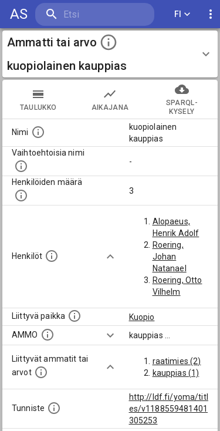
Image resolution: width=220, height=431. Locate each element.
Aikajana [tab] (109, 99)
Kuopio (142, 317)
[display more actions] (210, 14)
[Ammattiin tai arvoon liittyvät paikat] (74, 316)
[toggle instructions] (108, 42)
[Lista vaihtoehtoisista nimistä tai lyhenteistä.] (21, 166)
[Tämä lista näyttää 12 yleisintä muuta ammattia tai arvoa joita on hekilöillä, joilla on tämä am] (41, 372)
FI (182, 14)
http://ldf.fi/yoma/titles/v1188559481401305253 (168, 408)
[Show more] (110, 256)
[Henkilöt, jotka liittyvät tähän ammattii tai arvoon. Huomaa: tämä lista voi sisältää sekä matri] (51, 256)
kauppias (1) (176, 373)
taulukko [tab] (38, 99)
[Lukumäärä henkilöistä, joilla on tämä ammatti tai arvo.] (21, 195)
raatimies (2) (177, 361)
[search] (94, 14)
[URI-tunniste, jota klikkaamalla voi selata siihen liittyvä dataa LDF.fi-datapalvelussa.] (54, 408)
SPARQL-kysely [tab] (182, 99)
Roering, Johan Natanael (170, 256)
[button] (110, 54)
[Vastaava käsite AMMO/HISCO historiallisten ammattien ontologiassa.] (47, 334)
